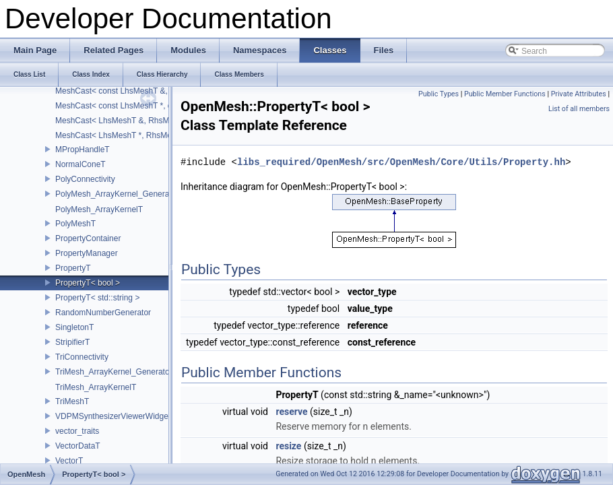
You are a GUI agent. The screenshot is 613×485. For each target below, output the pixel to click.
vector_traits (77, 431)
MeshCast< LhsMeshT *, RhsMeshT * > (126, 135)
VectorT (69, 460)
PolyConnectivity (85, 179)
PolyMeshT (75, 223)
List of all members (579, 108)
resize (288, 446)
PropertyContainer (88, 238)
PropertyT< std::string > (97, 297)
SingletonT (74, 327)
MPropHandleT (82, 149)
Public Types (438, 94)
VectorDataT (77, 446)
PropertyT (73, 268)
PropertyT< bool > (87, 283)
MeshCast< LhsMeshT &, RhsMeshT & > (128, 120)
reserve (291, 411)
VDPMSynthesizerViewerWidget (112, 416)
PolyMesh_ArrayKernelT (99, 209)
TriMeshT (72, 401)
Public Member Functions (505, 94)
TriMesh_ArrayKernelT (95, 387)
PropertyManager (86, 253)
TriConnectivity (81, 357)
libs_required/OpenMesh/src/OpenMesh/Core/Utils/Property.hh (401, 162)
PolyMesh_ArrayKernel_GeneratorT (119, 194)
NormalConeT (80, 164)
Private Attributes (578, 94)
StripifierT (72, 342)
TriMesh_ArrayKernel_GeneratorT (116, 372)
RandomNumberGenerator (103, 312)
